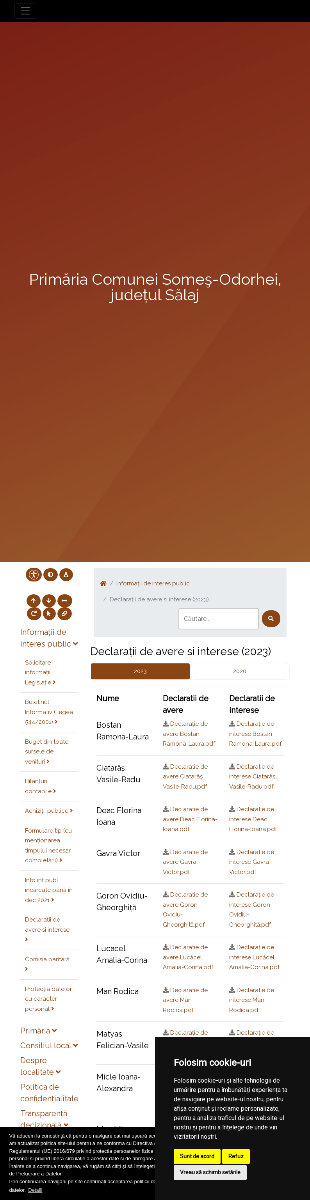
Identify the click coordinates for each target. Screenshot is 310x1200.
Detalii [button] (35, 1190)
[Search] (218, 618)
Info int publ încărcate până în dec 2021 (49, 890)
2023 (140, 671)
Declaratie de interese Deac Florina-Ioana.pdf (253, 819)
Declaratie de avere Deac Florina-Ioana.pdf (190, 819)
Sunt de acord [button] (197, 1156)
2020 (239, 671)
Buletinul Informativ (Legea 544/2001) (49, 711)
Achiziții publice (49, 810)
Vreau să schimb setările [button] (210, 1172)
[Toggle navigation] (25, 11)
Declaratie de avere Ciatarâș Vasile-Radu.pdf (185, 776)
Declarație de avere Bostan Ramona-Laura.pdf (189, 733)
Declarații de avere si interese (47, 929)
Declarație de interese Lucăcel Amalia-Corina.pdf (254, 957)
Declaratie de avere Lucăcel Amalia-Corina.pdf (188, 957)
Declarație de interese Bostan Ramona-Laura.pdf (255, 733)
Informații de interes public (153, 583)
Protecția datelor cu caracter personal (48, 999)
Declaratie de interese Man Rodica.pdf (251, 1000)
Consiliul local (49, 1045)
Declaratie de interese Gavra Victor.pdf (251, 862)
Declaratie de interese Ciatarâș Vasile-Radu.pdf (252, 776)
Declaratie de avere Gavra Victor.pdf (185, 862)
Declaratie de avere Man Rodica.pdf (185, 1000)
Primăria (38, 1030)
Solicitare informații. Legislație (40, 672)
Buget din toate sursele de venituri (46, 751)
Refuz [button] (236, 1156)
